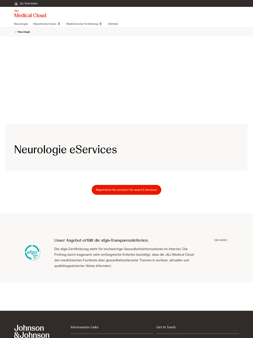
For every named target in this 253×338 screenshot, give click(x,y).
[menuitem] (22, 23)
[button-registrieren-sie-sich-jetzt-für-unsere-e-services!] (126, 190)
